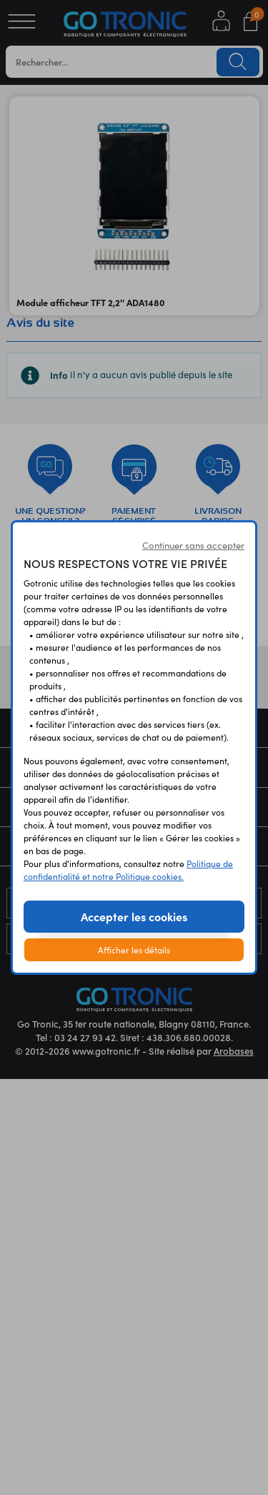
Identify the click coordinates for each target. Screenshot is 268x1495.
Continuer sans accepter (193, 545)
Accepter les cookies (134, 916)
